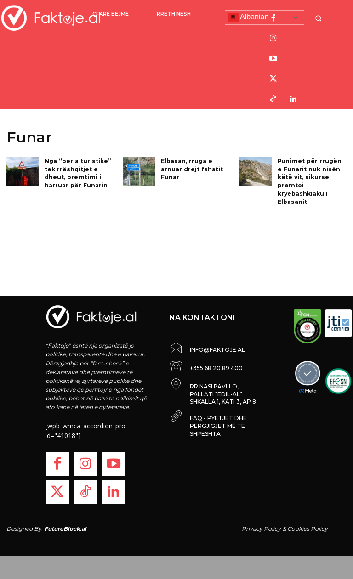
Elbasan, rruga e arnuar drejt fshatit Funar (191, 168)
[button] (319, 18)
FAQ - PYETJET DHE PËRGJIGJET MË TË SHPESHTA (218, 426)
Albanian (248, 17)
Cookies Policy (307, 528)
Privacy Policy (261, 528)
